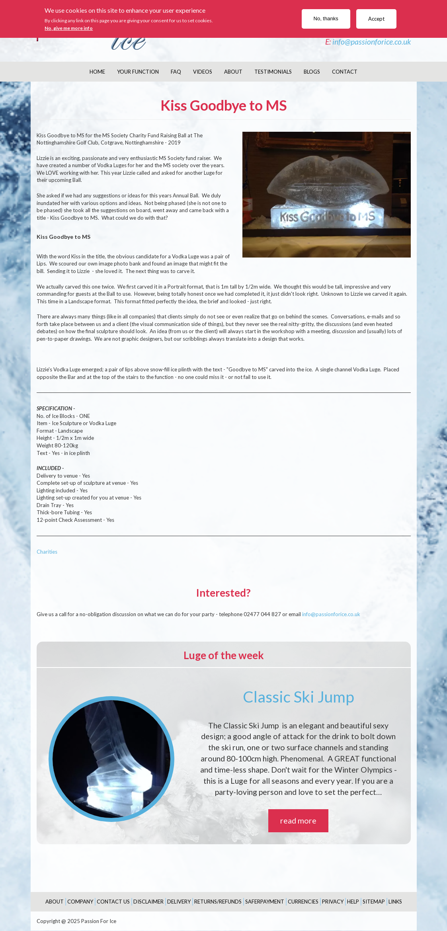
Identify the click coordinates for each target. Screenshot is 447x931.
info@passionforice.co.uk (371, 41)
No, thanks (326, 18)
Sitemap (374, 901)
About (233, 71)
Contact (344, 71)
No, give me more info (69, 28)
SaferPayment (264, 901)
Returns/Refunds (218, 901)
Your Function (138, 71)
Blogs (312, 71)
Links (395, 901)
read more (298, 820)
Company (80, 901)
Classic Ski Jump (298, 696)
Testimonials (273, 71)
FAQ (176, 71)
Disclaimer (148, 901)
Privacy (333, 901)
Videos (202, 71)
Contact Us (113, 901)
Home (97, 71)
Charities (47, 551)
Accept (376, 19)
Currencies (303, 901)
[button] (326, 195)
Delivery (179, 901)
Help (353, 901)
